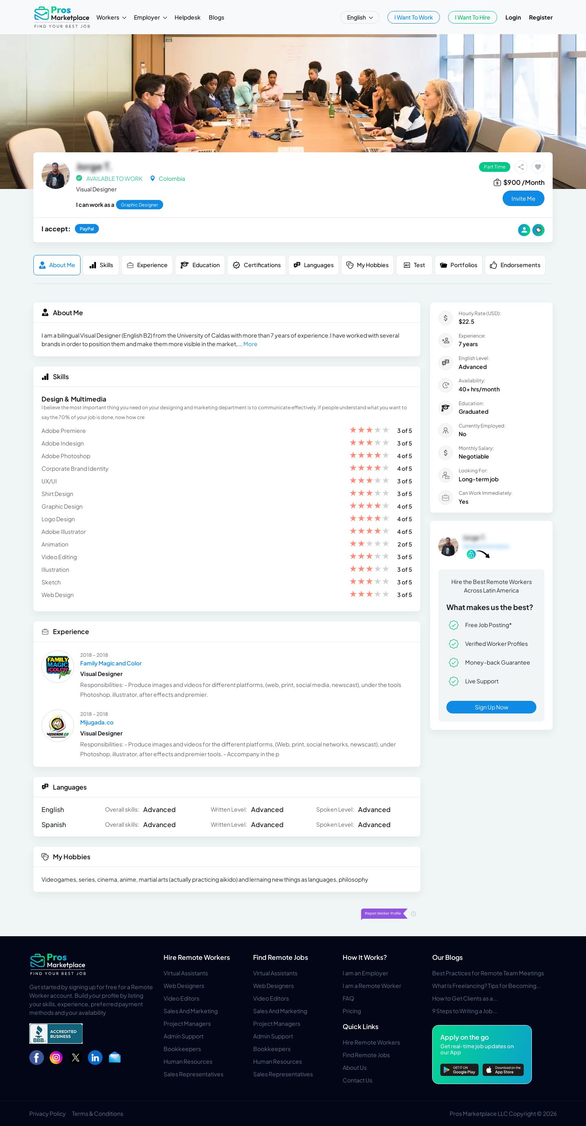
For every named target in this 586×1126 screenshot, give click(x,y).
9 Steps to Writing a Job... (464, 1010)
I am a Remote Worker (372, 985)
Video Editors (181, 998)
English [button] (357, 17)
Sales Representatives (193, 1074)
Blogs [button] (216, 17)
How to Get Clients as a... (465, 998)
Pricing (352, 1010)
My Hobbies (367, 265)
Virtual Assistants (186, 973)
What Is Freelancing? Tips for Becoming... (486, 985)
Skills (101, 265)
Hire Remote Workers (197, 957)
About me (57, 265)
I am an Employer (365, 973)
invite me (524, 198)
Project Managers (187, 1023)
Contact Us (357, 1080)
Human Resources (188, 1061)
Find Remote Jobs (280, 957)
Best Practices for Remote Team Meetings (488, 973)
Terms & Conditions (97, 1113)
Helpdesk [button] (188, 17)
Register (541, 17)
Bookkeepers (182, 1048)
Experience (147, 265)
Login (513, 17)
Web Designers (184, 985)
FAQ (348, 998)
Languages (313, 265)
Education (200, 265)
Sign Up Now (491, 707)
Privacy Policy (47, 1113)
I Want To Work (413, 17)
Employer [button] (147, 17)
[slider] (369, 430)
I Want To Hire (472, 17)
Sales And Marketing (191, 1010)
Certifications (256, 265)
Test (414, 265)
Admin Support (183, 1036)
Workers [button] (108, 17)
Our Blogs (447, 957)
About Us (355, 1067)
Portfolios (458, 265)
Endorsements (515, 265)
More (250, 343)
